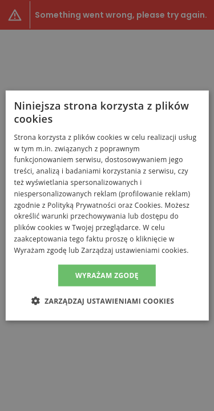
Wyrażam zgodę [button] (107, 275)
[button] (107, 300)
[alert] (107, 205)
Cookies (148, 204)
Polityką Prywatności (81, 204)
